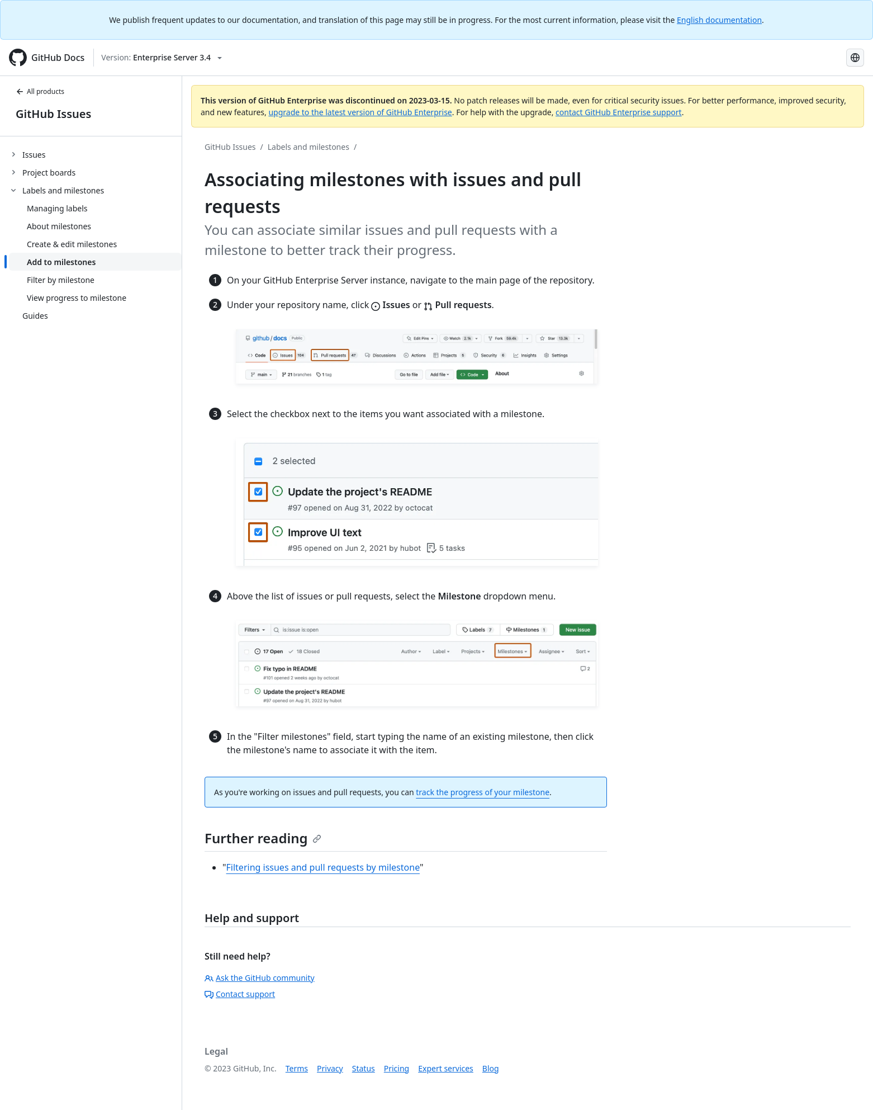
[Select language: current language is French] (855, 58)
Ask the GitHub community (260, 977)
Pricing (396, 1068)
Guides (35, 315)
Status (363, 1068)
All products (40, 91)
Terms (297, 1068)
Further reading (263, 838)
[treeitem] (95, 154)
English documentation (719, 20)
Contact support (240, 994)
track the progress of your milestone (482, 792)
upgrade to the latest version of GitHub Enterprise (360, 112)
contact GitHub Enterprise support (619, 112)
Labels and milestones (308, 146)
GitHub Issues (53, 113)
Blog (490, 1068)
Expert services (445, 1068)
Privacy (330, 1068)
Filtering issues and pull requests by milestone (323, 867)
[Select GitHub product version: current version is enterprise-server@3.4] (161, 58)
